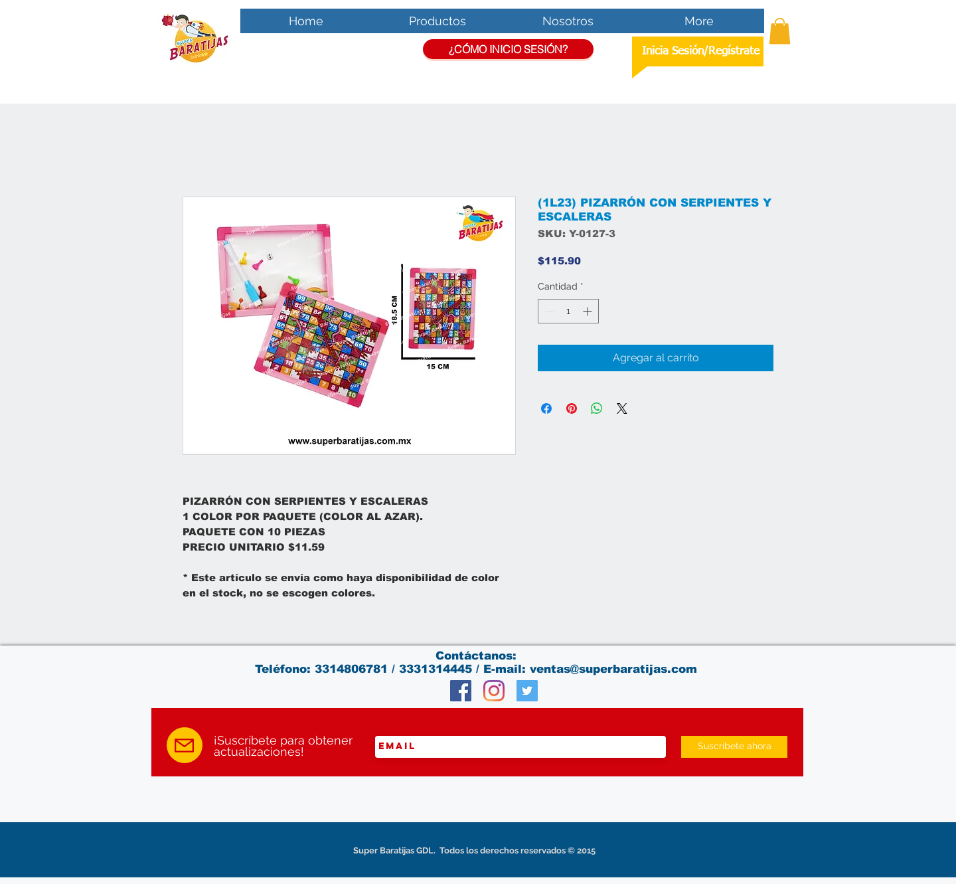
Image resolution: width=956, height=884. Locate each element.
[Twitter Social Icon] (527, 690)
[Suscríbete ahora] (734, 747)
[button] (780, 31)
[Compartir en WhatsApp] (597, 408)
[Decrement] (548, 311)
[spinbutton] (568, 311)
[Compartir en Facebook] (546, 408)
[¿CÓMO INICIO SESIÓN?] (508, 49)
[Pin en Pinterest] (572, 408)
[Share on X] (622, 408)
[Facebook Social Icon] (460, 690)
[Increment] (588, 311)
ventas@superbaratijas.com (613, 669)
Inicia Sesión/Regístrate (700, 51)
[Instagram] (494, 690)
